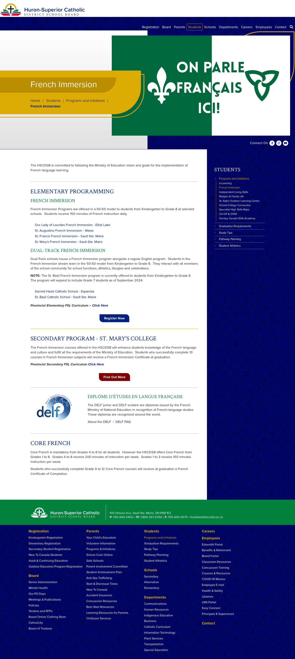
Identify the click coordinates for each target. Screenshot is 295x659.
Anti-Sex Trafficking (99, 578)
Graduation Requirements (235, 226)
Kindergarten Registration (46, 538)
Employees (264, 27)
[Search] (291, 27)
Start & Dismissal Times (102, 584)
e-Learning (225, 183)
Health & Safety (212, 591)
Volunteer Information (100, 543)
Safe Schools (95, 561)
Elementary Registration (45, 543)
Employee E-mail (213, 585)
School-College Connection (235, 205)
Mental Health (38, 588)
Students (194, 27)
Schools (210, 27)
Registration (150, 27)
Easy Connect (211, 608)
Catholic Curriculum (157, 627)
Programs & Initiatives (101, 549)
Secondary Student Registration (50, 549)
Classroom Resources (216, 562)
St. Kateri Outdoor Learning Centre (239, 201)
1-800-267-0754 (151, 517)
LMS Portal (209, 602)
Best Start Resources (100, 607)
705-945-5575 (178, 517)
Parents (179, 27)
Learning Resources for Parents (107, 613)
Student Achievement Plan (104, 572)
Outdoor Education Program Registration (56, 566)
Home (35, 101)
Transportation (153, 644)
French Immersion (229, 187)
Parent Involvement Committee (107, 566)
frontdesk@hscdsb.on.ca (206, 517)
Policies (34, 605)
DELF (107, 422)
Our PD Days (37, 594)
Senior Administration (43, 582)
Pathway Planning (230, 239)
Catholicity (36, 623)
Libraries (207, 597)
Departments (228, 27)
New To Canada (96, 590)
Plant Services (153, 638)
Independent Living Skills (233, 192)
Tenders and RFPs (41, 611)
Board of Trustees (40, 628)
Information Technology (159, 633)
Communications (155, 604)
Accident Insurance (99, 595)
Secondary (151, 576)
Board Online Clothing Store (47, 617)
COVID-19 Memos (213, 579)
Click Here (100, 305)
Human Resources (156, 609)
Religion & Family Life (231, 196)
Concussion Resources (101, 601)
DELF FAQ (123, 422)
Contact (280, 27)
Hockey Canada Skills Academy (237, 218)
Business (150, 621)
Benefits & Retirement (216, 550)
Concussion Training (215, 568)
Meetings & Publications (45, 600)
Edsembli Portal (212, 544)
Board (166, 27)
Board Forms (210, 556)
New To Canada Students (45, 555)
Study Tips (225, 232)
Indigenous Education (158, 615)
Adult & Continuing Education (48, 561)
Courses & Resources (216, 573)
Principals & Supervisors (218, 614)
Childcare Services (98, 618)
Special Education (156, 650)
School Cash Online (99, 555)
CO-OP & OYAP (228, 214)
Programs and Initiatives (85, 101)
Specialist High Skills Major (234, 209)
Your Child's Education (101, 538)
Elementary (151, 588)
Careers (246, 27)
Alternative (151, 582)
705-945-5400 (123, 517)
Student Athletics (230, 245)
